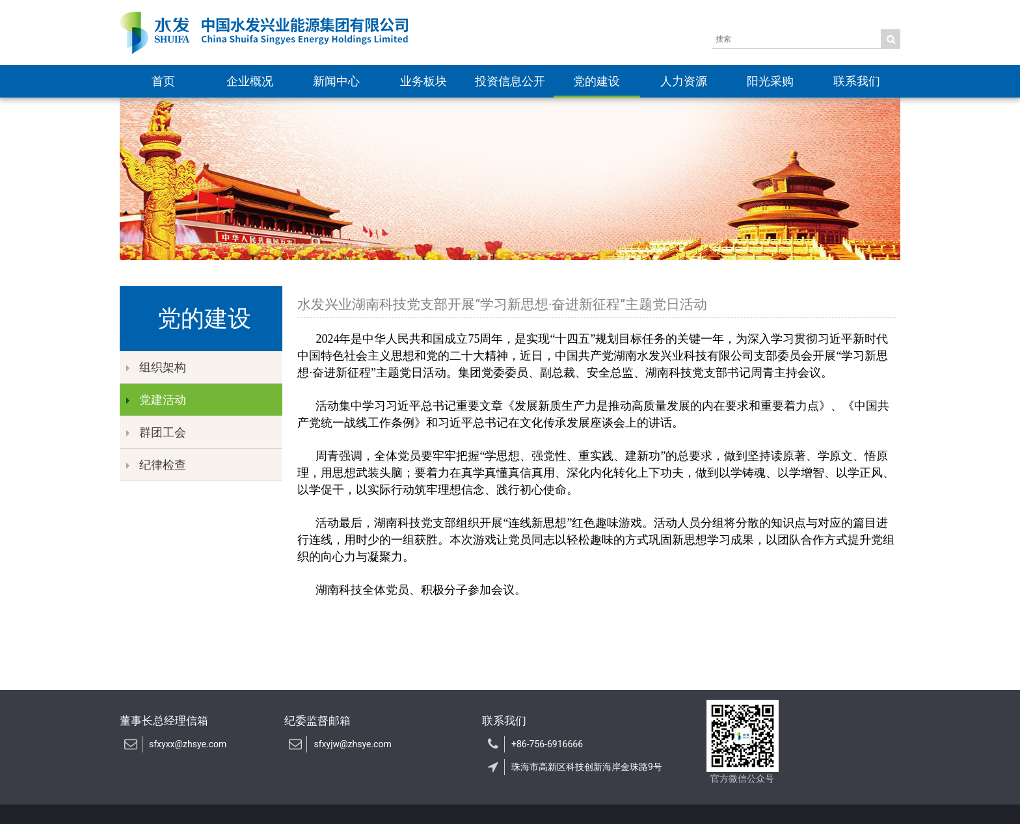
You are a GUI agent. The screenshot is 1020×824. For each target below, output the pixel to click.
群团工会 (156, 432)
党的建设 (596, 81)
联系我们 (856, 81)
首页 (163, 81)
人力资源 (683, 81)
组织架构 (156, 367)
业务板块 (423, 81)
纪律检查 (156, 465)
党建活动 (156, 399)
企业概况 (249, 81)
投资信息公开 (510, 81)
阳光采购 (770, 81)
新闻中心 (336, 81)
